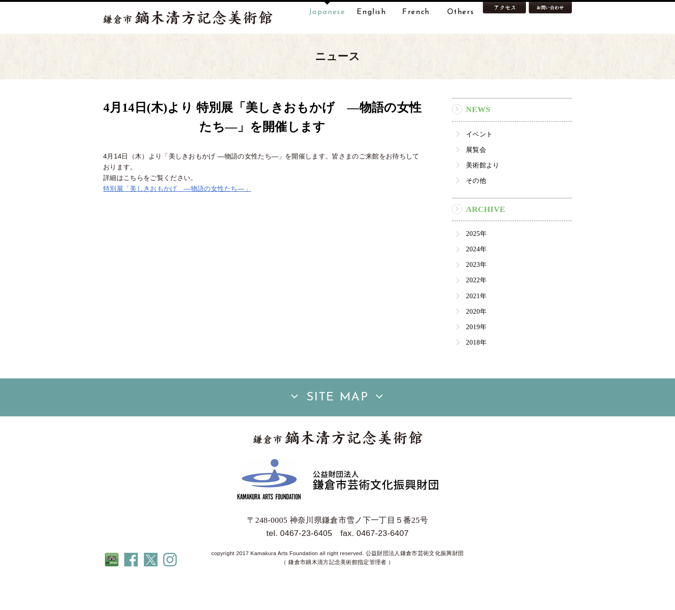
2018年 (476, 372)
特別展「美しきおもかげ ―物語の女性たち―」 (177, 218)
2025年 (476, 263)
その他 (476, 210)
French (416, 12)
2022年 (476, 310)
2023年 (476, 294)
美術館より (483, 194)
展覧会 (476, 179)
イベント (479, 163)
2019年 (476, 356)
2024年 (476, 278)
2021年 (476, 325)
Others (460, 12)
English (371, 12)
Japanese (327, 12)
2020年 (476, 341)
